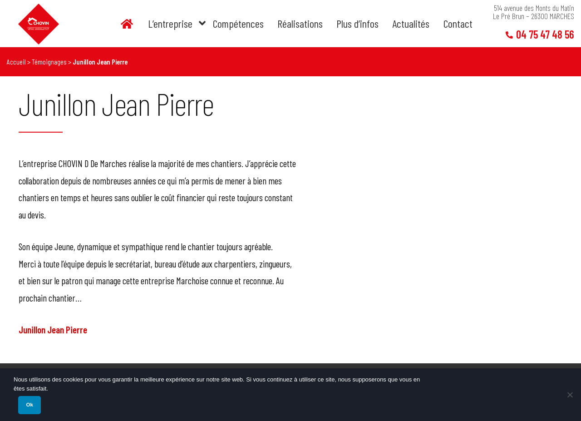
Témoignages (49, 61)
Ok (29, 404)
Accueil (16, 61)
